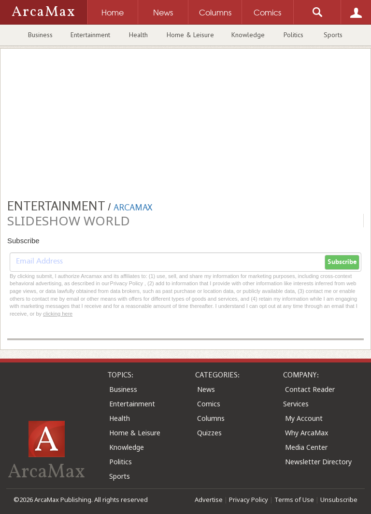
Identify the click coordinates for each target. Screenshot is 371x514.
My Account (304, 418)
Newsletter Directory (318, 461)
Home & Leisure (190, 34)
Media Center (306, 447)
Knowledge (248, 34)
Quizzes (209, 432)
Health (138, 34)
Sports (333, 34)
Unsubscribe (338, 499)
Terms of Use (294, 499)
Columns (211, 418)
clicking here (57, 314)
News (206, 389)
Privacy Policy (248, 499)
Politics (293, 34)
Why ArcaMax (306, 432)
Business (40, 34)
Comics (208, 403)
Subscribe (342, 262)
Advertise (209, 499)
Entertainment (90, 34)
